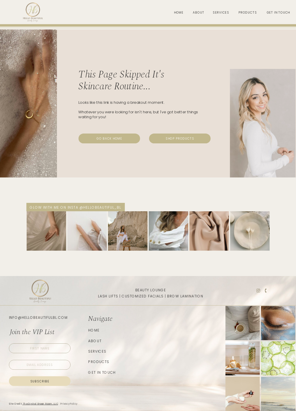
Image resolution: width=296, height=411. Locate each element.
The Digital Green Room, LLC (40, 404)
